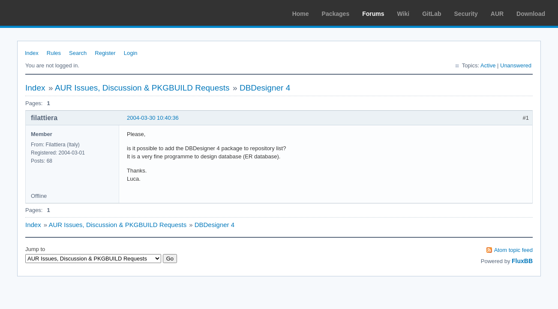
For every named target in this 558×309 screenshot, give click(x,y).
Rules (54, 53)
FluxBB (522, 261)
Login (131, 53)
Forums (373, 13)
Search (78, 53)
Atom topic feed (513, 250)
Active (487, 65)
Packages (336, 13)
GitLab (431, 13)
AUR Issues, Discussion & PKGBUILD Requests (142, 87)
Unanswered (515, 65)
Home (300, 13)
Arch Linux (47, 12)
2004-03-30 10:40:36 (153, 118)
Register (105, 53)
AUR (497, 13)
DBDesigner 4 (265, 87)
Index (32, 53)
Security (466, 13)
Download (530, 13)
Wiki (403, 13)
